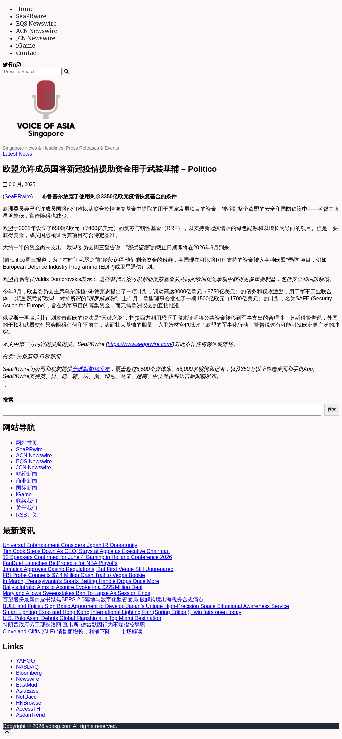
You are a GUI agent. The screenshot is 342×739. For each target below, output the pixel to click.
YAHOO (25, 661)
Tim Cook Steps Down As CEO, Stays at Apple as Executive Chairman (86, 551)
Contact (27, 53)
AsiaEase (27, 691)
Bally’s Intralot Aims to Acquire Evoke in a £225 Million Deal (72, 587)
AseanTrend (30, 715)
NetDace (26, 697)
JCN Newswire (35, 38)
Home (25, 9)
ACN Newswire (36, 31)
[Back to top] (7, 732)
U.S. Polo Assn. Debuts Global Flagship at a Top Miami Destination (82, 618)
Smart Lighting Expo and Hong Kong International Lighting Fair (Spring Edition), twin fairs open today (122, 612)
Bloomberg (29, 673)
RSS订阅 (27, 515)
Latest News (17, 154)
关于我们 (26, 508)
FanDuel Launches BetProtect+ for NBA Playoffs (60, 563)
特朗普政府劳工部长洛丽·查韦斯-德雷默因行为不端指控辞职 (74, 624)
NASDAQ (27, 667)
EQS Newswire (36, 23)
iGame (25, 45)
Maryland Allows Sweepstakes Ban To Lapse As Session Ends (76, 593)
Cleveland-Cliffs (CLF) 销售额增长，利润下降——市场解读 (72, 631)
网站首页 (26, 443)
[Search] (66, 71)
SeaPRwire (31, 16)
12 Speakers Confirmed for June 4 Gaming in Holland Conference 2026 (87, 557)
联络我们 (26, 501)
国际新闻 (26, 488)
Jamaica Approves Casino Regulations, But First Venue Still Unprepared (88, 569)
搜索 (8, 400)
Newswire (27, 679)
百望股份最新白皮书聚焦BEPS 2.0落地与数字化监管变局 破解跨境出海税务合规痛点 (103, 599)
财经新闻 (26, 474)
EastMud (26, 685)
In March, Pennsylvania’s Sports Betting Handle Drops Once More (81, 581)
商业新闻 (26, 481)
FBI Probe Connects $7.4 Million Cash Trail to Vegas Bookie (74, 575)
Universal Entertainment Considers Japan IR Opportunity (70, 545)
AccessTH (28, 709)
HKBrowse (28, 703)
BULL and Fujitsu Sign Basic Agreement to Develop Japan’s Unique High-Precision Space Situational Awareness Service (146, 606)
